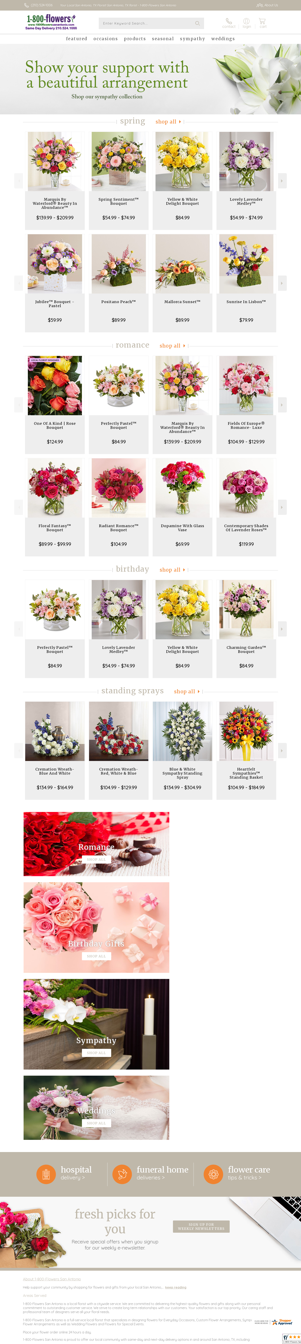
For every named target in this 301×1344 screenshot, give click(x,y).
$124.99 (55, 442)
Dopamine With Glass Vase (182, 528)
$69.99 (182, 544)
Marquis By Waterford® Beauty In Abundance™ (55, 203)
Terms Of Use (222, 1340)
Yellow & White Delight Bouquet (182, 201)
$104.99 (119, 544)
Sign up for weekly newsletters (201, 1060)
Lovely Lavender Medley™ (246, 201)
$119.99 (246, 544)
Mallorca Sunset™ (182, 301)
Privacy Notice (246, 1340)
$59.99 (55, 320)
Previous (18, 181)
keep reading (175, 1120)
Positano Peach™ (118, 301)
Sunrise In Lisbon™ (246, 301)
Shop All (166, 122)
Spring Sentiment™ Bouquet (119, 201)
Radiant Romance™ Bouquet (119, 528)
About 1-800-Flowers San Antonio (52, 1112)
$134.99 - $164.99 (55, 787)
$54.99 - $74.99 (118, 218)
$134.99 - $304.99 (182, 787)
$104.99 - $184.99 (246, 787)
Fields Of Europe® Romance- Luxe (246, 425)
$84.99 (183, 218)
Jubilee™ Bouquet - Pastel (54, 303)
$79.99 (246, 320)
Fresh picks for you (115, 1062)
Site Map (267, 1340)
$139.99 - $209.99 (55, 218)
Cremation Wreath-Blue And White (54, 771)
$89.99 (119, 320)
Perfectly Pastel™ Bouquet (119, 425)
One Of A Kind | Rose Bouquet (55, 425)
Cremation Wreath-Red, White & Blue (118, 771)
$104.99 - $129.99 (246, 442)
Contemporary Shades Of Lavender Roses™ (246, 528)
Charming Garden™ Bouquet (246, 649)
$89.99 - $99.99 (55, 544)
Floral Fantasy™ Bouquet (55, 528)
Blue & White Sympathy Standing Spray (183, 773)
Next (282, 181)
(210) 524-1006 (41, 5)
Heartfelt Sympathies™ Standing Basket (246, 773)
